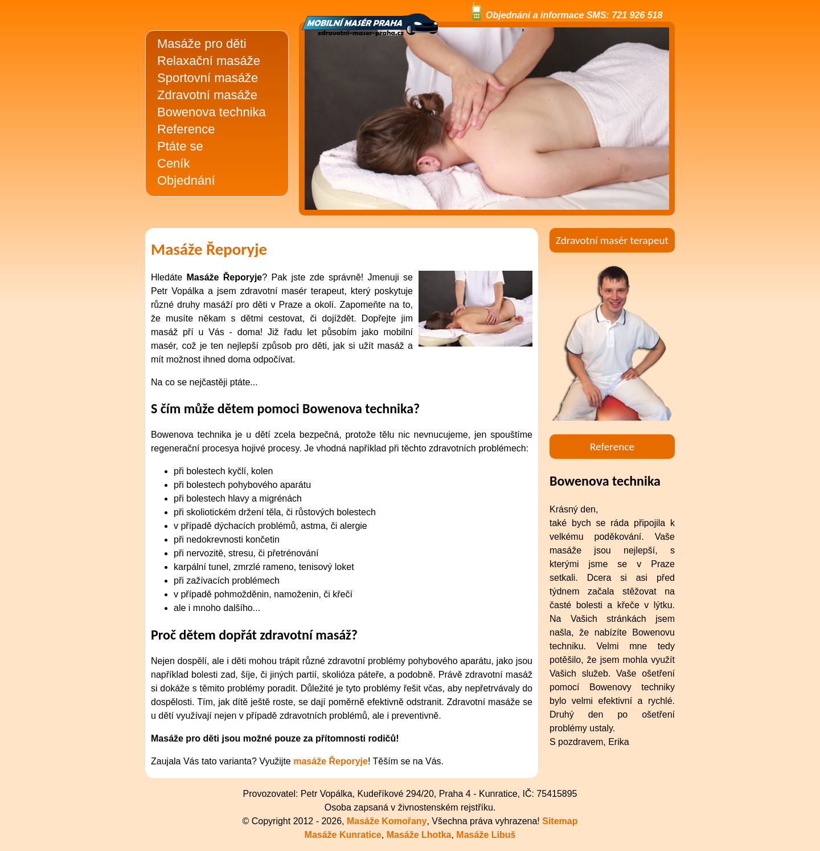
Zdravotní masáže (207, 95)
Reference (186, 129)
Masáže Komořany (387, 821)
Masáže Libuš (485, 835)
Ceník (173, 163)
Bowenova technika (211, 112)
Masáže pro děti (202, 43)
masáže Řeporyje (330, 761)
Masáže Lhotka (419, 835)
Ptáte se (180, 146)
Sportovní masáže (207, 78)
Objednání (186, 180)
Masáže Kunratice (343, 835)
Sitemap (559, 821)
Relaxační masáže (208, 61)
